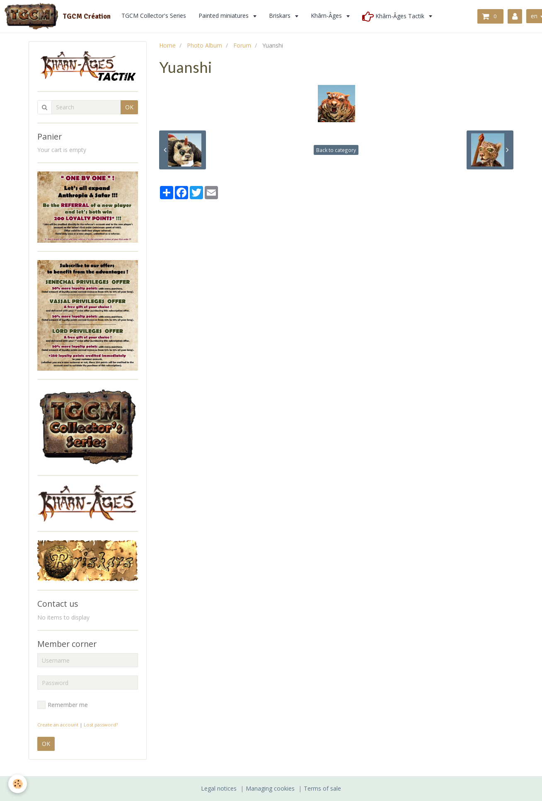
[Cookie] (17, 783)
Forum (242, 45)
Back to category (336, 150)
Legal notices (219, 788)
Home (167, 45)
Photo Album (204, 45)
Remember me (62, 705)
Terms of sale (322, 788)
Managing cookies (270, 788)
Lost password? (101, 724)
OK (129, 107)
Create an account (57, 724)
